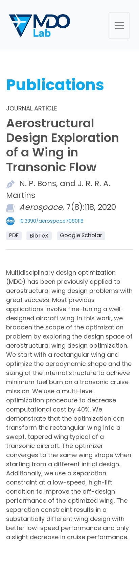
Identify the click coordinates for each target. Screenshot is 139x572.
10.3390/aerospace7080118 (51, 221)
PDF (14, 235)
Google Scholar (81, 235)
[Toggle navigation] (119, 25)
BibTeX (39, 236)
